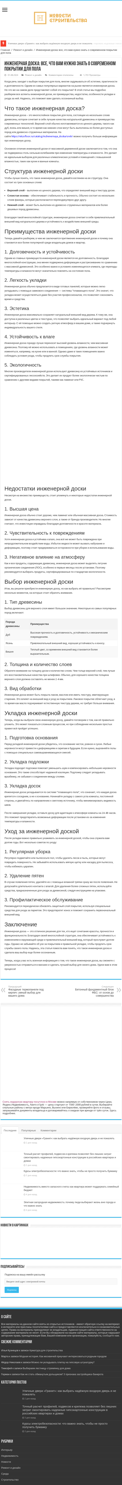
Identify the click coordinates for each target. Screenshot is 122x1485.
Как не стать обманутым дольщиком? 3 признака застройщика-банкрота (61, 1374)
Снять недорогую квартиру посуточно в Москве (29, 1101)
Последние (10, 1130)
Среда (4, 1473)
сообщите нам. (111, 1335)
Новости (6, 1461)
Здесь (113, 1110)
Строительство (9, 1479)
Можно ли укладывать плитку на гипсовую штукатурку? (63, 1362)
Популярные (28, 1130)
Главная (5, 49)
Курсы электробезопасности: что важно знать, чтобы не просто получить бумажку (70, 1171)
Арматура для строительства (46, 1350)
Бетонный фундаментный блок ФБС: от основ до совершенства (94, 991)
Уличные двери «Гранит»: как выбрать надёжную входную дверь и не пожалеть (50, 43)
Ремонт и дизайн (23, 49)
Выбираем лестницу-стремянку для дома (47, 1368)
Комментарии (48, 1130)
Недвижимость (9, 1455)
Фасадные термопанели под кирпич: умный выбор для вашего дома (28, 991)
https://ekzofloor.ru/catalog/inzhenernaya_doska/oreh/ (42, 136)
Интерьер (6, 1449)
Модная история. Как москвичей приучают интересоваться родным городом (62, 1356)
